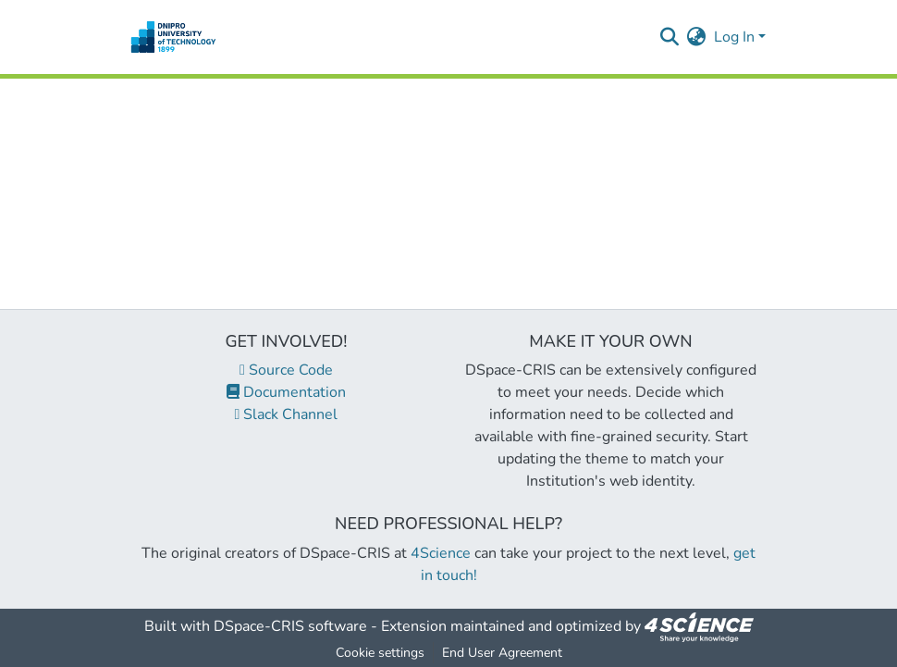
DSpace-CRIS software (290, 626)
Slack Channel (286, 414)
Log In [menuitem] (734, 37)
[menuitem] (696, 37)
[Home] (173, 37)
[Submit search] (670, 37)
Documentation (286, 392)
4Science (441, 553)
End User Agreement (502, 652)
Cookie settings (380, 652)
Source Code (286, 370)
